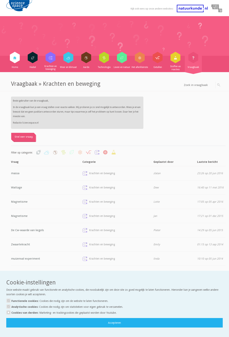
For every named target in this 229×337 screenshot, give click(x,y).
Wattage (16, 187)
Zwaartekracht (20, 244)
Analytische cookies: (64, 306)
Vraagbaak (24, 83)
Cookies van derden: (61, 312)
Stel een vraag (24, 136)
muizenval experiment (25, 258)
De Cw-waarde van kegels (27, 230)
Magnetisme (19, 201)
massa (15, 173)
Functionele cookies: (57, 300)
